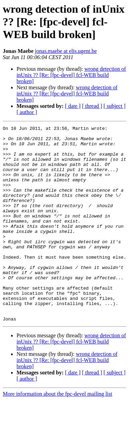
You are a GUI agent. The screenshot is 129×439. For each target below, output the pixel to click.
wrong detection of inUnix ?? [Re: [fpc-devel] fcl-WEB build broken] (71, 75)
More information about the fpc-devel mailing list (57, 433)
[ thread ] (92, 106)
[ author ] (27, 112)
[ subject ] (115, 106)
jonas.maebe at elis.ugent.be (66, 51)
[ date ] (72, 106)
